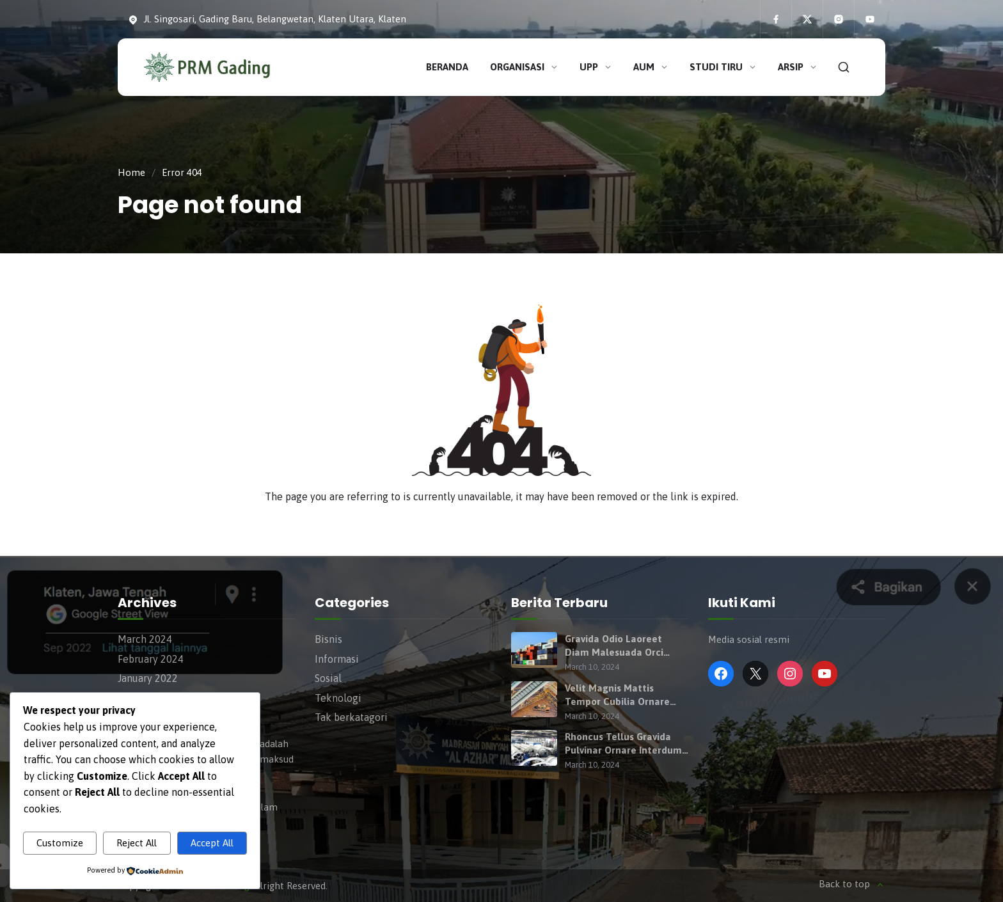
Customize (59, 842)
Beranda (447, 66)
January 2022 (148, 678)
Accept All (212, 842)
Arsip (798, 66)
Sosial (328, 678)
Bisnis (328, 639)
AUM (651, 66)
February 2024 (151, 659)
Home (131, 172)
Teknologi (338, 698)
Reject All (136, 842)
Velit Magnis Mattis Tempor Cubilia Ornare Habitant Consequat (617, 695)
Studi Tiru (723, 66)
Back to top (852, 884)
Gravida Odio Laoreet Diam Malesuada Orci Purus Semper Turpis (614, 646)
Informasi (337, 659)
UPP (596, 66)
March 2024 (145, 639)
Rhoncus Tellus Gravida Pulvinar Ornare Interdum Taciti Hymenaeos (623, 744)
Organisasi (524, 66)
